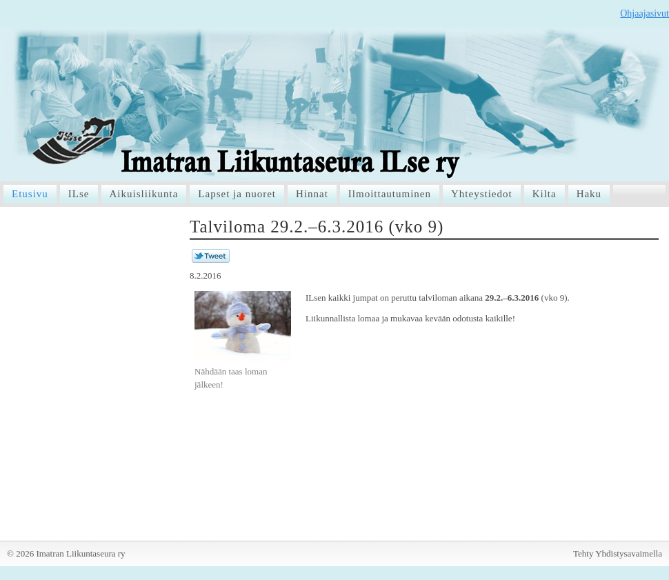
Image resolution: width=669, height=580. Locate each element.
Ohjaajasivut (644, 13)
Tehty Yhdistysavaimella (617, 553)
